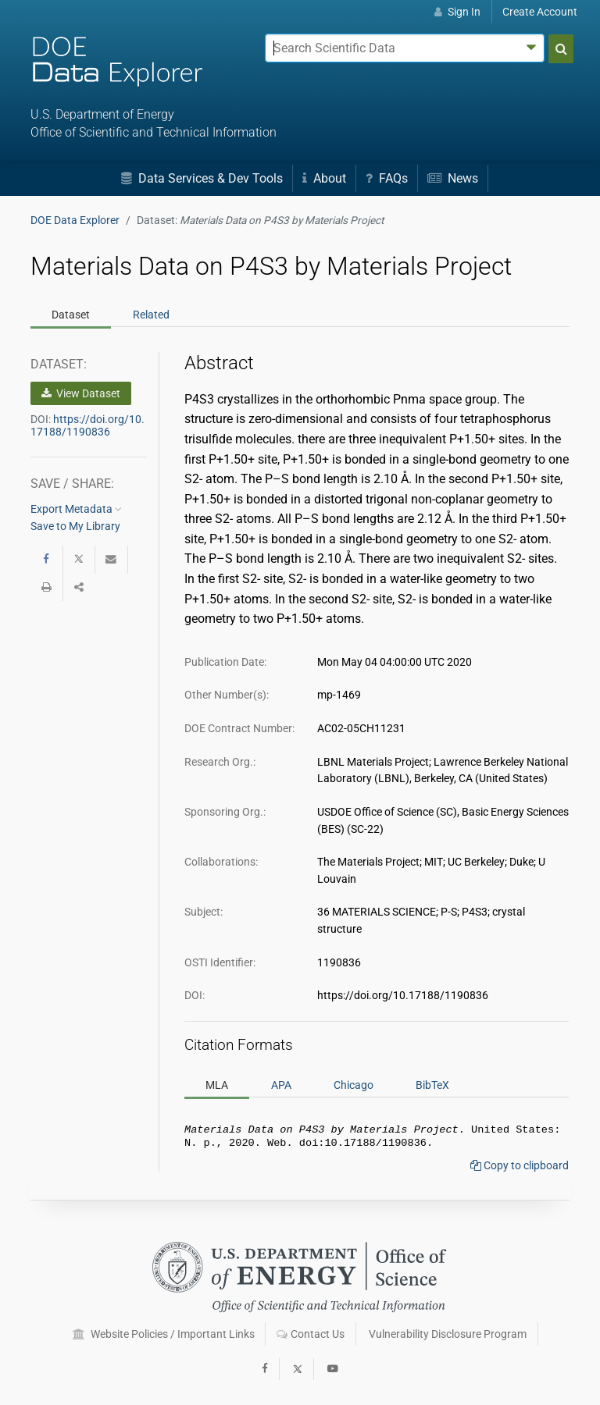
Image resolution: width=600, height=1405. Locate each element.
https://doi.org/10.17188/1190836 (87, 425)
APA (281, 1085)
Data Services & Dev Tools (202, 178)
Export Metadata (76, 509)
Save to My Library (75, 526)
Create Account (539, 11)
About (324, 178)
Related (151, 314)
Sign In (457, 11)
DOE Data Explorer (75, 220)
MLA (216, 1085)
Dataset (71, 314)
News (452, 178)
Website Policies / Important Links (164, 1334)
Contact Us (311, 1334)
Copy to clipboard (519, 1168)
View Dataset (80, 393)
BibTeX (432, 1085)
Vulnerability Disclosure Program (448, 1334)
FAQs (387, 178)
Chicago (353, 1085)
